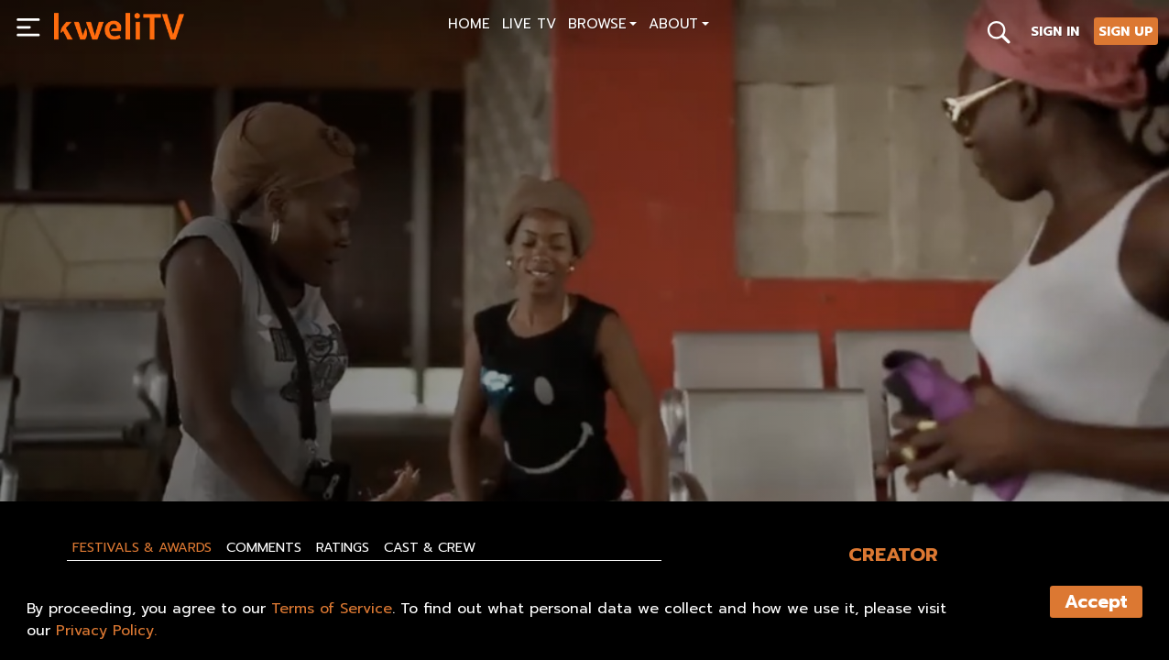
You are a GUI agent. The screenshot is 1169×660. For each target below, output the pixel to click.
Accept (1096, 601)
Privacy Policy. (106, 631)
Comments (263, 547)
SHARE (318, 445)
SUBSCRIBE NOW (111, 445)
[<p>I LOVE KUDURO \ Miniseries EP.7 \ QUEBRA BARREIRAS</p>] (313, 403)
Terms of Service (331, 609)
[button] (602, 26)
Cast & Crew (429, 547)
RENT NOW (230, 445)
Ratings (342, 547)
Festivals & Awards (142, 547)
